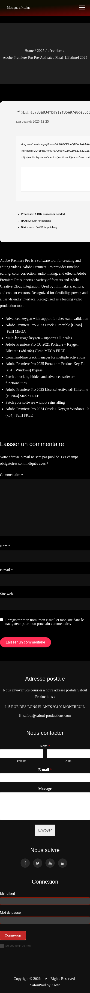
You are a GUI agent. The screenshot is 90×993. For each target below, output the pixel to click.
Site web (6, 594)
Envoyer (45, 830)
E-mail (6, 570)
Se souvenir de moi (15, 945)
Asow (55, 985)
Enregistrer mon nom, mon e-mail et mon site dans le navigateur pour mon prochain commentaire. (44, 622)
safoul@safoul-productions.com (46, 715)
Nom (5, 546)
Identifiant (7, 893)
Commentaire (11, 475)
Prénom (21, 760)
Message (45, 789)
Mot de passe (10, 913)
